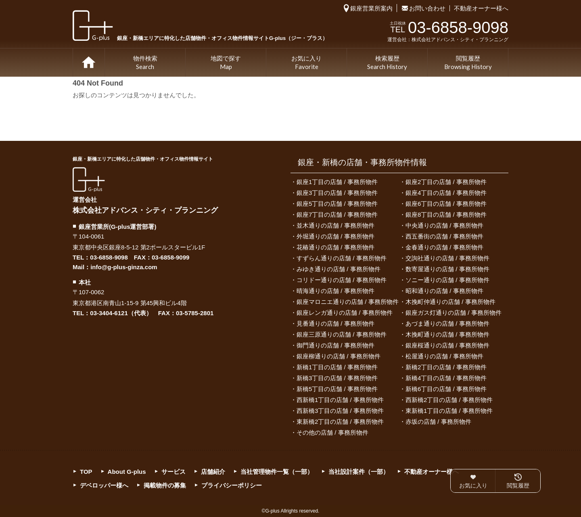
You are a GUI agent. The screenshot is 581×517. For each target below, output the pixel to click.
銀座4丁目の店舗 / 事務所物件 (446, 192)
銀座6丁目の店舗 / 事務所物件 (446, 203)
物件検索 (145, 63)
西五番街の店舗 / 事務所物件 (444, 236)
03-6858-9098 (108, 257)
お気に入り (306, 63)
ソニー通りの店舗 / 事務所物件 (447, 279)
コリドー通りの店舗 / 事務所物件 (342, 279)
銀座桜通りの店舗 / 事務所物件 (447, 345)
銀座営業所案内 (371, 8)
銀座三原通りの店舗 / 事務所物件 (342, 334)
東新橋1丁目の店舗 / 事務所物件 (449, 410)
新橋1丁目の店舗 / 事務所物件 (337, 367)
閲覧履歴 (468, 63)
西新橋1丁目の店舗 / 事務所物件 (340, 399)
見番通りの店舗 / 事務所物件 (335, 323)
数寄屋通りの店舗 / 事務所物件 (447, 269)
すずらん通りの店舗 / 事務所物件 (342, 258)
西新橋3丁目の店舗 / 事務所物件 (340, 410)
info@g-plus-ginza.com (123, 267)
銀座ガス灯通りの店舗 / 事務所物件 (453, 312)
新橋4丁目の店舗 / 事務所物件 (446, 378)
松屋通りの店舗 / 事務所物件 (444, 356)
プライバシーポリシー (231, 485)
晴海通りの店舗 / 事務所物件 (335, 290)
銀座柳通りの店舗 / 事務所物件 (338, 356)
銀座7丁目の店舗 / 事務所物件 (337, 214)
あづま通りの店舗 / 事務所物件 (447, 323)
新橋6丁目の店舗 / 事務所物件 (446, 388)
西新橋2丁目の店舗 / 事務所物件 (449, 399)
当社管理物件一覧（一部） (276, 471)
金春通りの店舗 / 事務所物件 (444, 247)
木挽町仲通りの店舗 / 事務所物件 (450, 301)
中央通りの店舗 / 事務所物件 (444, 225)
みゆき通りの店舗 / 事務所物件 (338, 269)
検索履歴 (387, 63)
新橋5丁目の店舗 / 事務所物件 (337, 388)
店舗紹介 (213, 471)
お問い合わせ (427, 8)
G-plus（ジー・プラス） (89, 179)
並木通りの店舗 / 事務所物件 (335, 225)
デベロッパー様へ (104, 485)
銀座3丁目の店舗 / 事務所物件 (337, 192)
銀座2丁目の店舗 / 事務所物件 (446, 181)
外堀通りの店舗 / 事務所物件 (335, 236)
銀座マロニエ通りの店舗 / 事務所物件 (348, 301)
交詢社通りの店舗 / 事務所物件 (447, 258)
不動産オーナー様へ (481, 8)
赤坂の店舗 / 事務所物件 (438, 421)
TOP (88, 62)
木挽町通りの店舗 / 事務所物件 (447, 334)
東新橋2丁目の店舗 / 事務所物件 (340, 421)
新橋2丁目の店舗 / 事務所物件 (446, 367)
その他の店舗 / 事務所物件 (332, 432)
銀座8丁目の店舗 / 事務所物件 (446, 214)
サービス (173, 471)
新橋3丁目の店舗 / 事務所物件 (337, 378)
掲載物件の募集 (165, 485)
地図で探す (226, 63)
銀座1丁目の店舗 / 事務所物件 (337, 181)
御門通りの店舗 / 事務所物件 (335, 345)
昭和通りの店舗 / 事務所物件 (444, 290)
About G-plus (127, 471)
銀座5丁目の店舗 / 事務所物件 (337, 203)
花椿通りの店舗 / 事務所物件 (335, 247)
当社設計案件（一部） (358, 471)
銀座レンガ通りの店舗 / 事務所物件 (345, 312)
